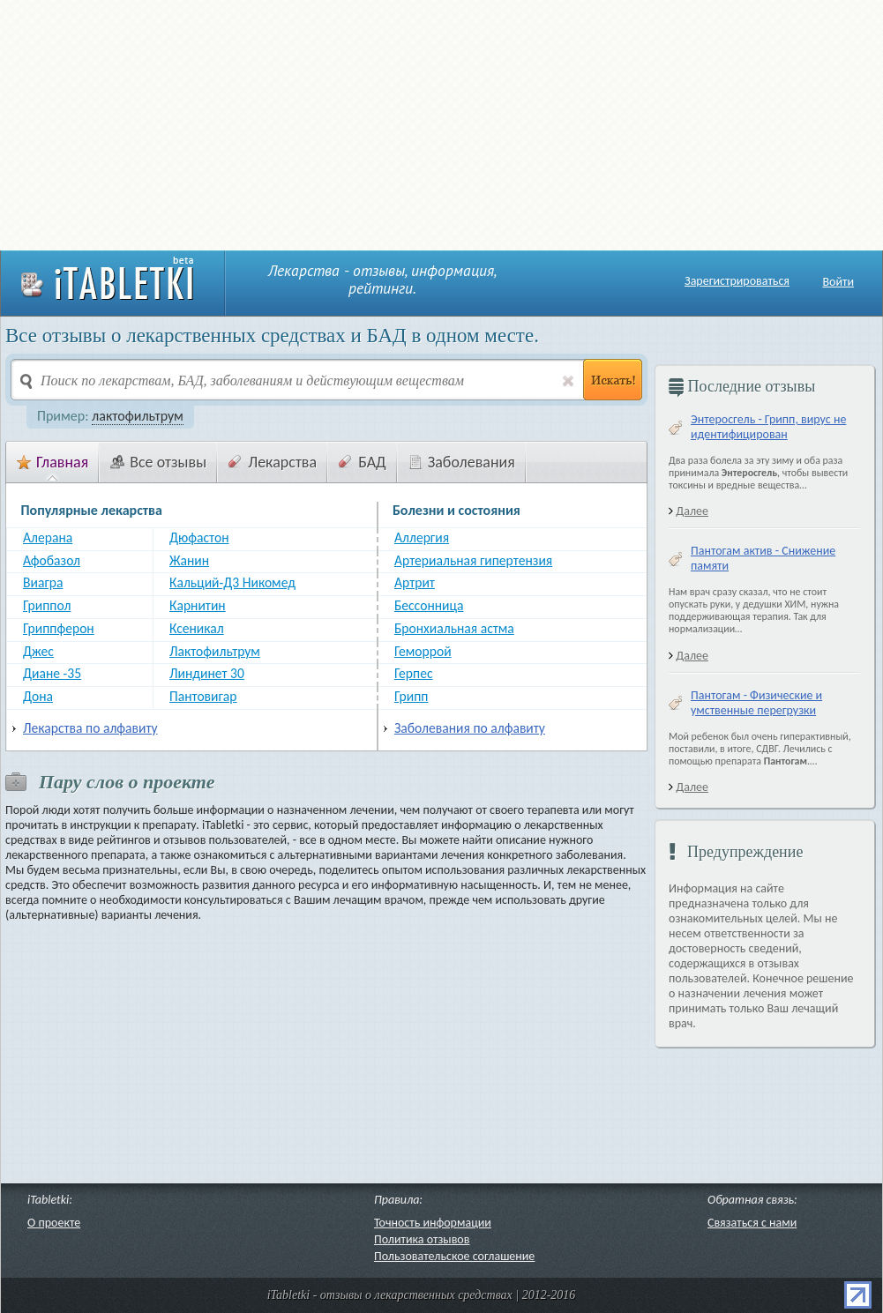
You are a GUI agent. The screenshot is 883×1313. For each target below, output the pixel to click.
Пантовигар (202, 697)
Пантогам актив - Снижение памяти (763, 558)
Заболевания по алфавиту (469, 728)
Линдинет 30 (206, 674)
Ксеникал (196, 629)
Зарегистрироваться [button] (737, 281)
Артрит (414, 583)
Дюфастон (199, 538)
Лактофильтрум (214, 652)
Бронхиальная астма (454, 629)
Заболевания (461, 462)
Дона (38, 697)
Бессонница (429, 606)
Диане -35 (52, 674)
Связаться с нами (752, 1222)
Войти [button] (838, 281)
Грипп (411, 697)
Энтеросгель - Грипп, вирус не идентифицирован (768, 427)
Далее (692, 511)
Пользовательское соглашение (454, 1256)
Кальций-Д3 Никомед (232, 583)
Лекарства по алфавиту (90, 728)
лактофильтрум (137, 415)
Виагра (43, 583)
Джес (38, 652)
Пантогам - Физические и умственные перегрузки (756, 703)
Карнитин (197, 606)
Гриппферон (58, 629)
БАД (362, 462)
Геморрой (423, 652)
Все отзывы (158, 462)
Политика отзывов (421, 1239)
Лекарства (272, 462)
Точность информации (432, 1222)
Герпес (413, 674)
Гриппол (47, 606)
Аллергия (421, 538)
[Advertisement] (243, 123)
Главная (52, 462)
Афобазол (51, 561)
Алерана (47, 538)
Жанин (189, 561)
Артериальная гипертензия (473, 561)
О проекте (53, 1222)
